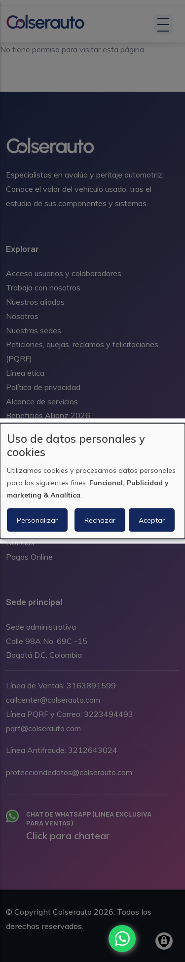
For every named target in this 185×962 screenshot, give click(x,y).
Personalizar (37, 520)
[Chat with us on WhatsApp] (122, 938)
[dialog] (92, 481)
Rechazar (99, 520)
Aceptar (152, 520)
